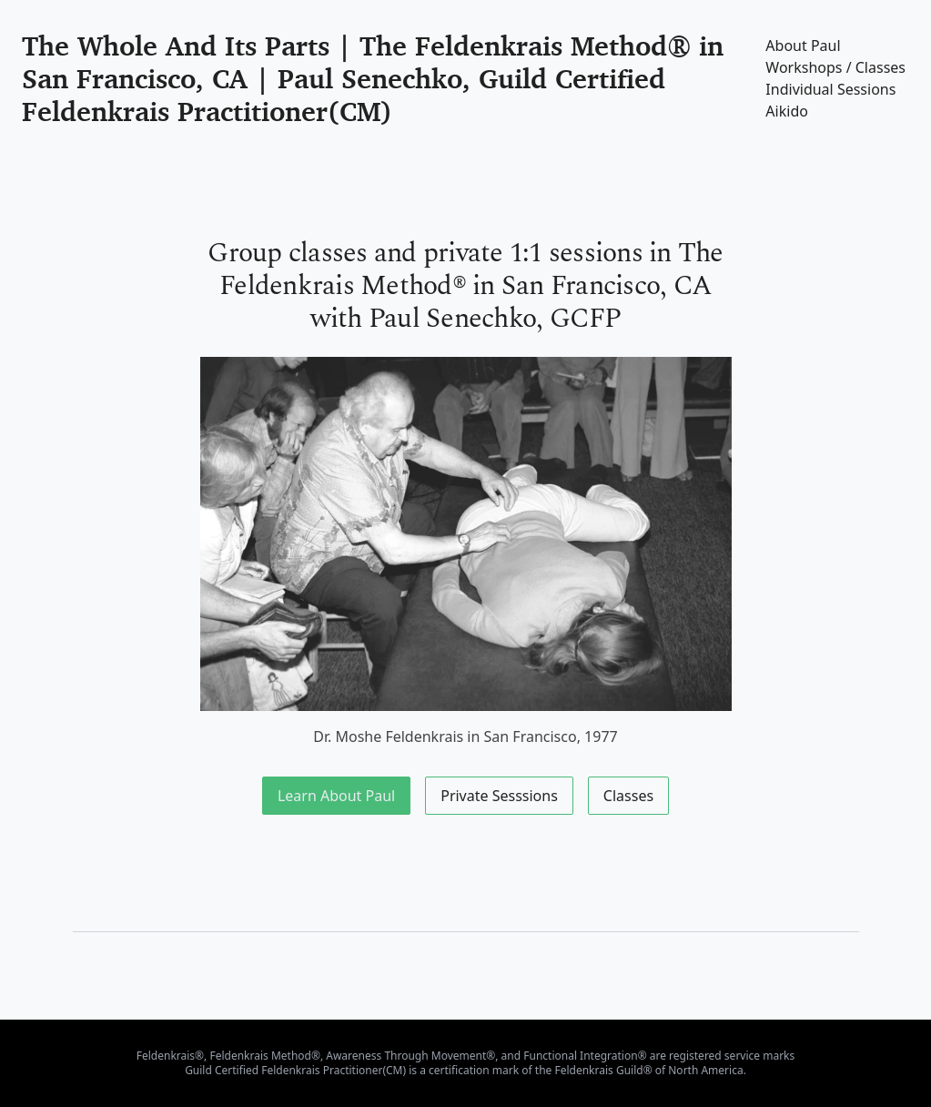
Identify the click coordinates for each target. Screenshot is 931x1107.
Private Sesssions (499, 796)
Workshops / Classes (835, 67)
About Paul (802, 46)
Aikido (786, 111)
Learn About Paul (336, 796)
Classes (628, 796)
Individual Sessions (830, 89)
